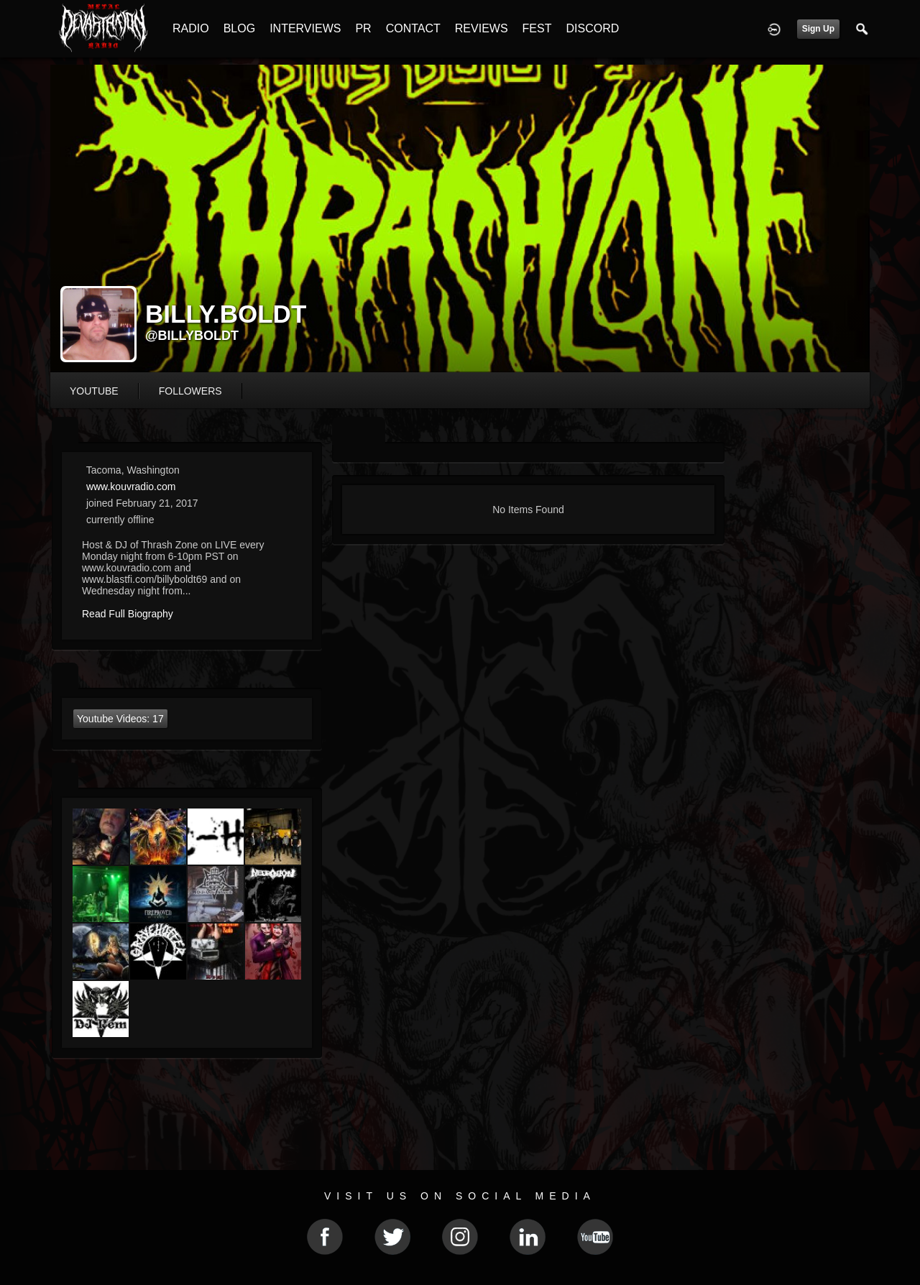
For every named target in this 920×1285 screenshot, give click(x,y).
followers (190, 391)
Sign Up (818, 29)
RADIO (190, 28)
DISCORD (592, 28)
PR (363, 28)
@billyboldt (192, 335)
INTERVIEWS (305, 28)
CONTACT (413, 28)
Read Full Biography (127, 614)
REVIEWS (481, 28)
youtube (94, 391)
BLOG (239, 28)
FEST (537, 28)
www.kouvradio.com (131, 486)
